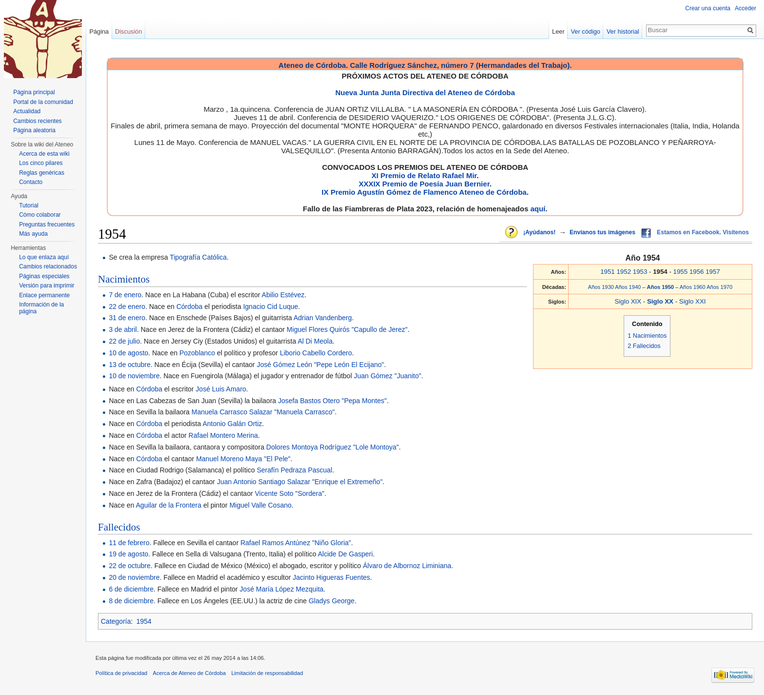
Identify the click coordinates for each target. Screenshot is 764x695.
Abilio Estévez (283, 295)
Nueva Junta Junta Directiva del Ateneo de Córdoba (425, 92)
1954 (144, 621)
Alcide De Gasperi (345, 554)
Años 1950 (661, 287)
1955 (680, 271)
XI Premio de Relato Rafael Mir (424, 175)
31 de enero (127, 318)
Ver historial (623, 31)
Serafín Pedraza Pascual (294, 470)
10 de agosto (128, 353)
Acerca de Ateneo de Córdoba (189, 673)
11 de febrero (129, 543)
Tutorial (28, 205)
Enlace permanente (44, 295)
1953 (640, 271)
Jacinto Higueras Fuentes (331, 577)
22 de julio (124, 341)
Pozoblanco (197, 353)
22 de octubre (130, 566)
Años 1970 (719, 287)
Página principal (34, 92)
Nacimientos (124, 279)
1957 (713, 271)
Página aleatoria (34, 130)
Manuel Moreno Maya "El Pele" (243, 459)
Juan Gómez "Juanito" (387, 376)
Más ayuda (33, 233)
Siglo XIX (627, 301)
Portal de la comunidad (43, 102)
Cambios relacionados (48, 266)
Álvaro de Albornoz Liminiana (407, 566)
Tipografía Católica (198, 257)
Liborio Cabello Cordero (316, 353)
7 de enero (125, 295)
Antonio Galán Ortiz (232, 424)
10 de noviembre (134, 376)
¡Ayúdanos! (539, 232)
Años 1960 (693, 287)
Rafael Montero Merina (223, 435)
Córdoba (189, 306)
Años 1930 (601, 287)
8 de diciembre (131, 601)
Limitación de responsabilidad (267, 673)
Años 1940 (628, 287)
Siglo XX (661, 301)
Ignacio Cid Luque (270, 306)
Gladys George (331, 601)
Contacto (30, 182)
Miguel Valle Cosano (260, 505)
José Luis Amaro (221, 389)
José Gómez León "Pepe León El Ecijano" (320, 364)
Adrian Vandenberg (322, 318)
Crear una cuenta (707, 8)
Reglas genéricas (41, 172)
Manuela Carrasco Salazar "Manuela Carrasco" (263, 412)
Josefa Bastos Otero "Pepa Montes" (332, 401)
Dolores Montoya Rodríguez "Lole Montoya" (332, 447)
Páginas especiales (44, 276)
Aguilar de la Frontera (169, 505)
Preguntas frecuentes (47, 224)
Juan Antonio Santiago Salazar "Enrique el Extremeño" (299, 482)
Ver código (585, 31)
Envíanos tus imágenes (602, 232)
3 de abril (123, 329)
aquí (537, 208)
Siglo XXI (692, 301)
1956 (696, 271)
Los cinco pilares (40, 163)
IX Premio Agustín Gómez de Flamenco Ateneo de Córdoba (424, 192)
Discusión (128, 31)
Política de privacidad (121, 673)
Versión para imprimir (46, 285)
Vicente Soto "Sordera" (290, 493)
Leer (558, 31)
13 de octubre (130, 364)
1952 (623, 271)
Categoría (116, 621)
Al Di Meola (315, 341)
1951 (607, 271)
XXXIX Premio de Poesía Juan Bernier (424, 184)
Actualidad (26, 111)
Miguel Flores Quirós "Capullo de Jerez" (346, 329)
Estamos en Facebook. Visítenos (703, 232)
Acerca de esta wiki (44, 153)
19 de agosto (128, 554)
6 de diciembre (131, 589)
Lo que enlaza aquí (44, 257)
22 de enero (127, 306)
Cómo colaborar (39, 214)
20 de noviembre (134, 577)
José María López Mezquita (282, 589)
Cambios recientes (37, 121)
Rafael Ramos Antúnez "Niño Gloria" (295, 543)
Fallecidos (119, 527)
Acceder (745, 8)
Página (99, 31)
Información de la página (41, 308)
